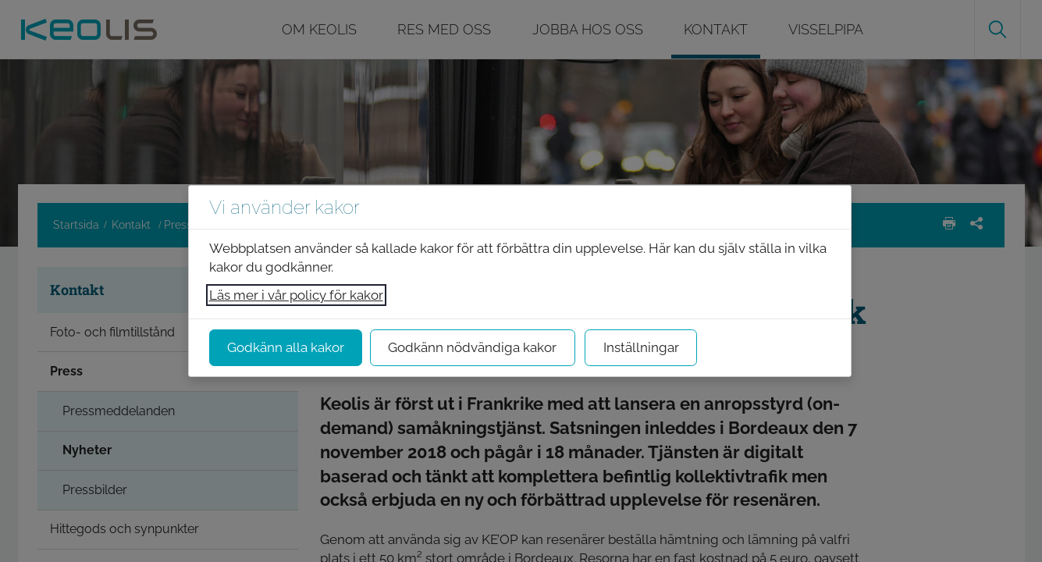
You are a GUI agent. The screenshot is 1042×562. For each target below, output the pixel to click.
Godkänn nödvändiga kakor (472, 347)
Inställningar (641, 347)
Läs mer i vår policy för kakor (296, 295)
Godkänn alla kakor (285, 347)
